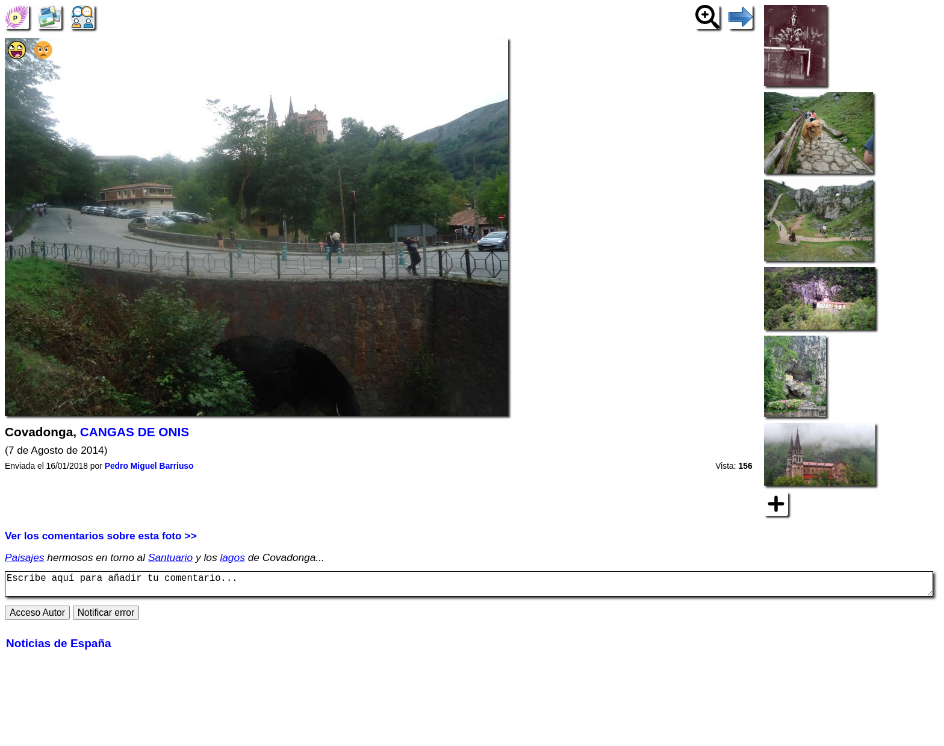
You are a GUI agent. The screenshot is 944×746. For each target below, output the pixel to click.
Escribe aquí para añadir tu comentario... (469, 586)
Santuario (170, 557)
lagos (232, 557)
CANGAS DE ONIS (134, 432)
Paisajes (25, 557)
